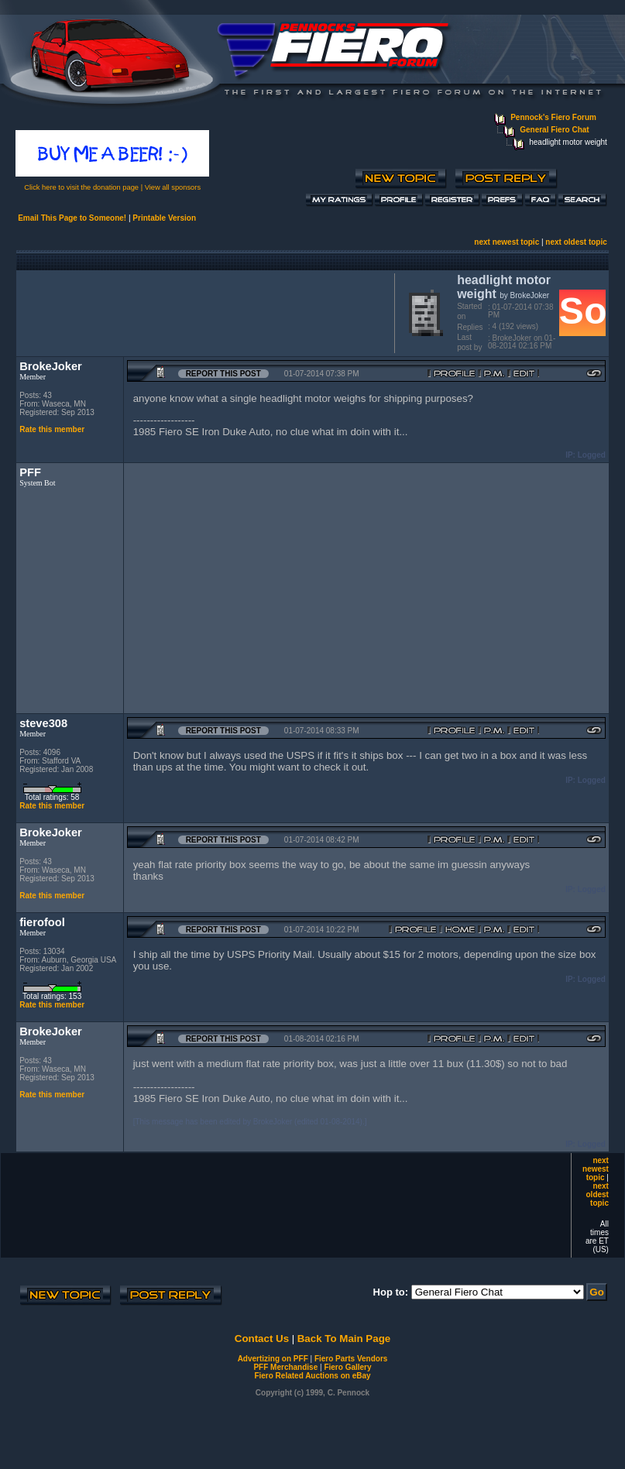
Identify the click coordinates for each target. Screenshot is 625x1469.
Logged (592, 455)
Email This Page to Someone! (72, 218)
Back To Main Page (343, 1338)
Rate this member (51, 429)
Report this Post (223, 373)
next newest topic (506, 242)
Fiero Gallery (347, 1367)
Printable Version (164, 218)
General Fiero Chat (554, 129)
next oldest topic (575, 242)
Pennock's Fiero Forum (553, 117)
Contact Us (262, 1338)
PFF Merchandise (285, 1367)
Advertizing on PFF (273, 1358)
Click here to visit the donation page (81, 187)
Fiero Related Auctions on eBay (312, 1375)
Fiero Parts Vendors (350, 1358)
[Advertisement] (202, 311)
